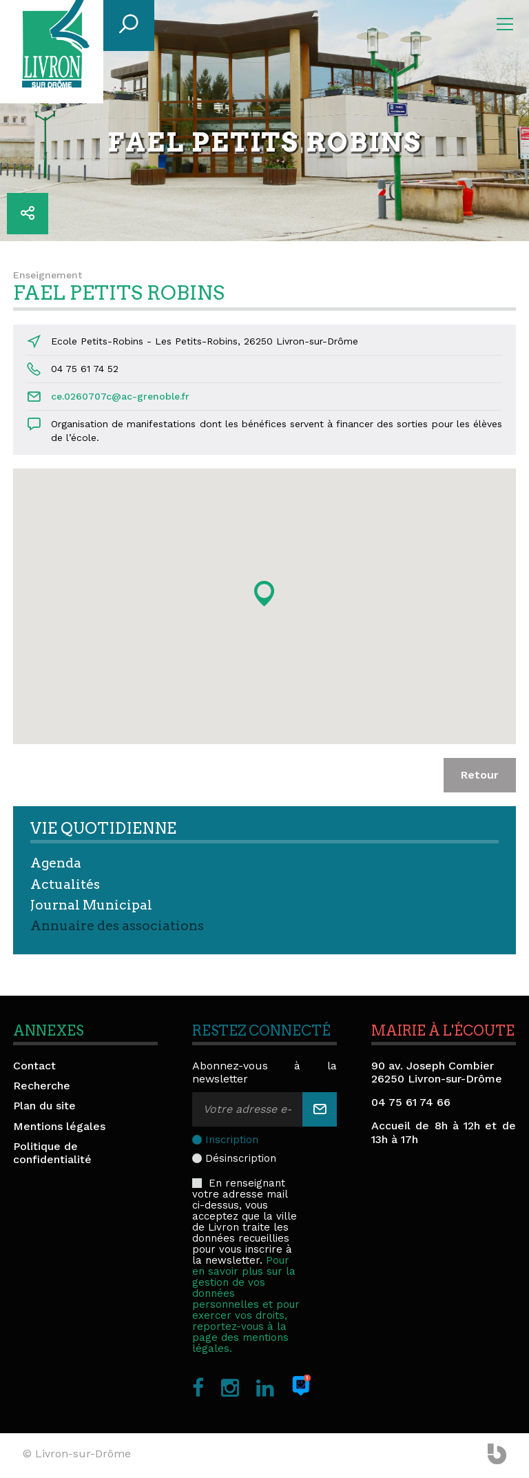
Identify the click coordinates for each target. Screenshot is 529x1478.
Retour (480, 774)
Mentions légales (59, 1126)
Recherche (41, 1085)
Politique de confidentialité (52, 1153)
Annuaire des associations (117, 925)
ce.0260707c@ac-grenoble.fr (120, 396)
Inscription (231, 1139)
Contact (34, 1065)
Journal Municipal (91, 905)
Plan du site (44, 1105)
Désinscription (240, 1158)
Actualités (65, 884)
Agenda (55, 863)
